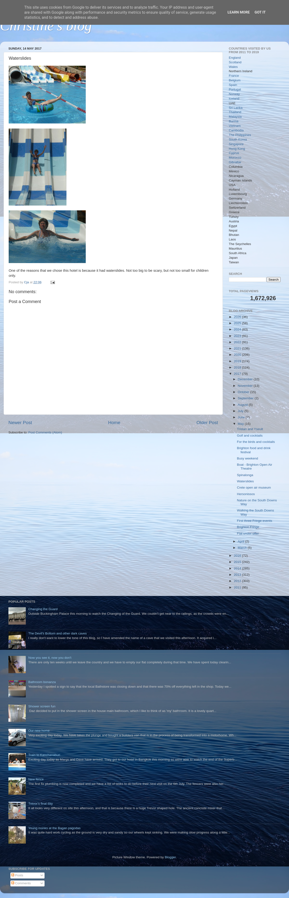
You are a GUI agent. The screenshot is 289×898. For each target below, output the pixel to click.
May (241, 424)
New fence (36, 779)
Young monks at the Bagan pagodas (54, 828)
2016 (238, 555)
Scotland (235, 62)
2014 (238, 568)
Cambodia (236, 130)
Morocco (235, 157)
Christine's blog (46, 25)
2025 (238, 323)
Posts (17, 875)
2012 (238, 581)
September (246, 398)
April (241, 541)
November (246, 386)
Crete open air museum (254, 487)
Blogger (170, 857)
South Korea (238, 139)
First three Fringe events (254, 521)
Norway (234, 94)
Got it (260, 12)
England (235, 57)
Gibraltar (235, 162)
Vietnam (235, 126)
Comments (21, 883)
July (241, 411)
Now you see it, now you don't (49, 657)
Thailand (235, 112)
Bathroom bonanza (42, 682)
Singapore (236, 144)
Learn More (239, 12)
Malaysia (235, 116)
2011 (238, 587)
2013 (238, 574)
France (234, 76)
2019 (238, 361)
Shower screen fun (41, 706)
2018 (238, 367)
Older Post (207, 422)
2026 (238, 317)
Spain (233, 85)
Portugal (235, 89)
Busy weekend (247, 458)
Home (114, 422)
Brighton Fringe (248, 527)
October (244, 392)
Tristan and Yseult (250, 429)
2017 (238, 373)
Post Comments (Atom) (45, 432)
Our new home (39, 730)
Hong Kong (237, 148)
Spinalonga (245, 475)
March (243, 547)
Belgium (235, 80)
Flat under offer (248, 533)
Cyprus (234, 153)
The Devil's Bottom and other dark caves (57, 633)
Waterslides (245, 481)
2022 (238, 342)
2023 (238, 336)
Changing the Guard (43, 609)
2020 (238, 354)
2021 (238, 348)
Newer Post (20, 422)
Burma (233, 121)
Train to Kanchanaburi (44, 755)
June (242, 417)
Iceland (234, 98)
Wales (233, 67)
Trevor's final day (40, 803)
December (246, 379)
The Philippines (240, 135)
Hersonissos (246, 494)
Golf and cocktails (250, 435)
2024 (238, 329)
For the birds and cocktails (256, 442)
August (243, 405)
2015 (238, 562)
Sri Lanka (236, 108)
